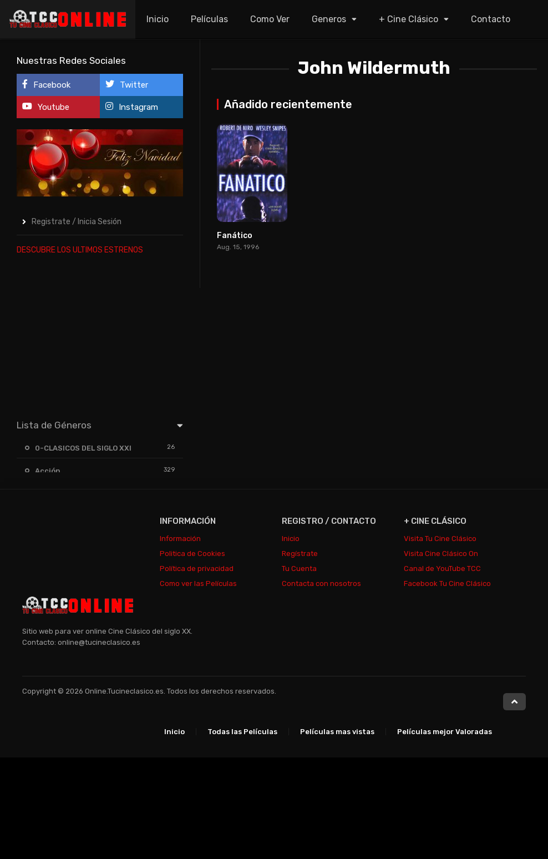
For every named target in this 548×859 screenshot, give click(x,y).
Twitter (126, 84)
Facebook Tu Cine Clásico (447, 583)
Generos (329, 19)
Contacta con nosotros (321, 583)
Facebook (46, 84)
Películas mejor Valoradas (444, 731)
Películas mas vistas (337, 731)
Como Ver (270, 19)
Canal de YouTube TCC (442, 568)
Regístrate (300, 553)
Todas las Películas (242, 731)
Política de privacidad (197, 568)
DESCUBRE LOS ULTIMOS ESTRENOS (80, 250)
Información (180, 538)
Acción (47, 471)
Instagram (131, 107)
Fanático (234, 235)
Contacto (490, 19)
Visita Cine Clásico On (441, 553)
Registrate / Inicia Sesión (76, 221)
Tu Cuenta (299, 568)
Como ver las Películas (198, 583)
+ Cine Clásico (408, 19)
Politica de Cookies (192, 553)
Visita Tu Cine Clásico (440, 538)
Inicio (157, 19)
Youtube (45, 107)
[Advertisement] (100, 334)
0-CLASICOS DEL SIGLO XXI (83, 448)
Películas (209, 19)
